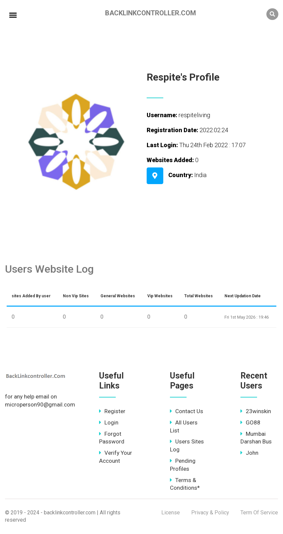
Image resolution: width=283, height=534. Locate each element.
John (249, 452)
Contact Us (186, 411)
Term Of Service (259, 512)
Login (108, 422)
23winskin (255, 411)
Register (112, 411)
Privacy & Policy (210, 512)
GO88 (250, 422)
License (170, 512)
